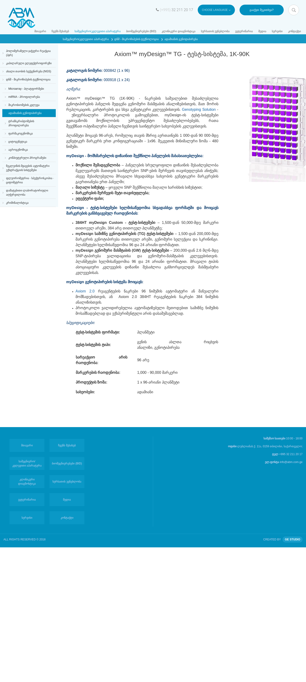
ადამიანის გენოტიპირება (181, 39)
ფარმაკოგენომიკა (20, 133)
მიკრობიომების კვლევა (23, 105)
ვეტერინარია (244, 31)
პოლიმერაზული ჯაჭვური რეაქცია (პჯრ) (28, 53)
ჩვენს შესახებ (60, 31)
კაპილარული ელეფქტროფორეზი (29, 63)
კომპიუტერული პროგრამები (27, 157)
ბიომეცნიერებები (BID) (141, 31)
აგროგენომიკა (18, 149)
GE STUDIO (292, 539)
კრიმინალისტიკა (17, 202)
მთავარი (40, 31)
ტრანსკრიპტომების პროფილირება (21, 123)
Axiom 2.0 (87, 291)
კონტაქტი (294, 31)
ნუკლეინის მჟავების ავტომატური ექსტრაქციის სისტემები (27, 168)
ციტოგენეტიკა (17, 141)
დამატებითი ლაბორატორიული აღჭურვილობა (27, 192)
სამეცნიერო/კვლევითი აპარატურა (98, 31)
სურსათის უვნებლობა (215, 31)
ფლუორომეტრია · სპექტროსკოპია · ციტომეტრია (30, 180)
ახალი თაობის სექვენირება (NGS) (28, 71)
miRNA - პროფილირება (24, 96)
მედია (262, 31)
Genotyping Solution (199, 109)
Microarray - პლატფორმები (26, 88)
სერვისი (277, 31)
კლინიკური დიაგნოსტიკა (178, 31)
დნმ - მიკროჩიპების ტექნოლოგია (136, 39)
